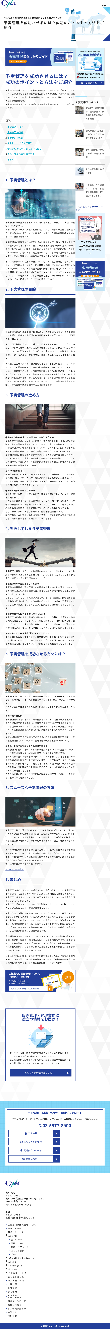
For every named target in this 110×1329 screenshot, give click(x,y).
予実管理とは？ (15, 127)
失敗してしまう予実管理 (20, 143)
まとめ (10, 159)
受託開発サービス (17, 1273)
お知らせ (12, 1312)
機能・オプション (20, 1247)
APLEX (12, 1261)
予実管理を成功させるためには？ (24, 148)
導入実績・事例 (16, 1280)
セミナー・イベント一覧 (15, 1296)
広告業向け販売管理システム (23, 1225)
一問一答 (12, 1284)
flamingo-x (15, 1265)
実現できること (19, 1243)
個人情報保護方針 (17, 1309)
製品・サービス (16, 1232)
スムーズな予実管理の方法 (21, 154)
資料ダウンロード (31, 1150)
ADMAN (12, 1235)
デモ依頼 (30, 1133)
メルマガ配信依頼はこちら (38, 1072)
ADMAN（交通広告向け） (21, 1258)
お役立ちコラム (16, 1277)
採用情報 (12, 1316)
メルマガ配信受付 (31, 1141)
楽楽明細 (13, 1269)
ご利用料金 (16, 1254)
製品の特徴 (16, 1239)
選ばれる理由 (15, 1228)
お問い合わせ (31, 1159)
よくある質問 (17, 1250)
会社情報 (12, 1288)
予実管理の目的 (15, 132)
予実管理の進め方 (16, 137)
